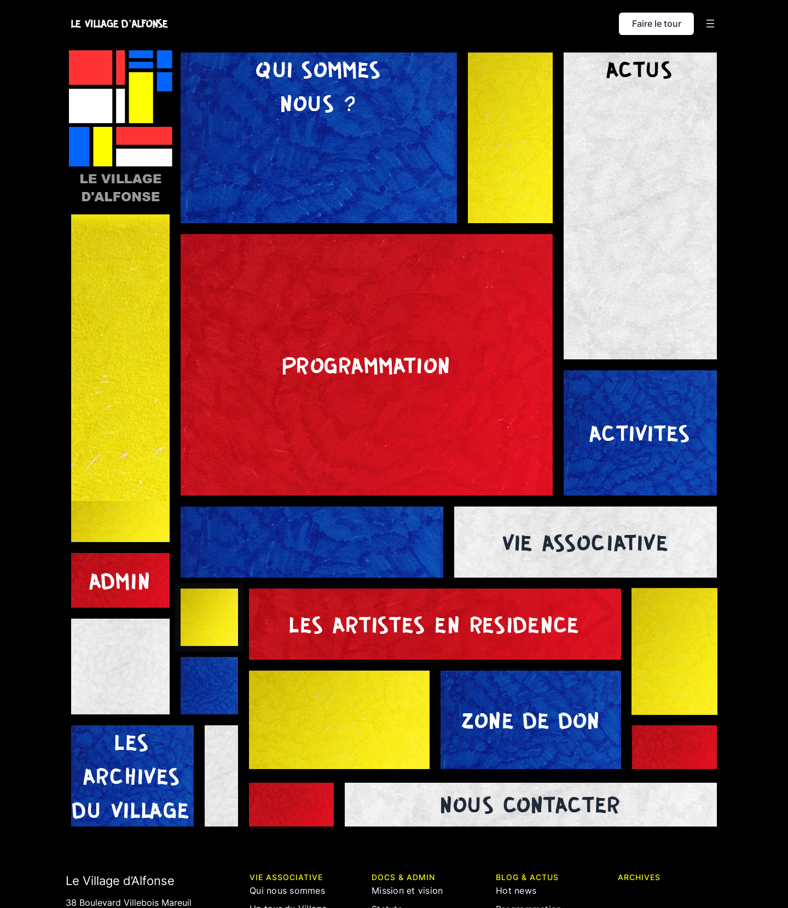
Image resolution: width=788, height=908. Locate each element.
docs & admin (403, 877)
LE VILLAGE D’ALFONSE (119, 23)
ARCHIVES (639, 877)
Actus (640, 69)
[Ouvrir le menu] (710, 23)
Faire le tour (656, 23)
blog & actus (527, 877)
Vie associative (286, 877)
